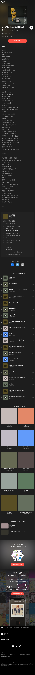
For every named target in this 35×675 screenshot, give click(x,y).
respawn (26, 490)
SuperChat (8, 247)
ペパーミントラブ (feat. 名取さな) (14, 252)
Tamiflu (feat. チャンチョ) (9, 490)
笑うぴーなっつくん (10, 223)
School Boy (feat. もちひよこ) (13, 226)
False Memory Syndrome (26, 512)
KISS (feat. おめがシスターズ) (13, 240)
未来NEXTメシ (9, 242)
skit (6, 238)
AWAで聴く (17, 40)
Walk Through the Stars (9, 468)
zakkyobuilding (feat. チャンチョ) (13, 235)
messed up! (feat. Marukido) (12, 233)
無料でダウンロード (17, 593)
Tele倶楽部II (9, 425)
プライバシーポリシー (12, 654)
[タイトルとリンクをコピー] (22, 264)
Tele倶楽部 (12, 215)
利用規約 (3, 654)
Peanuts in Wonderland (11, 245)
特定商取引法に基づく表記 (6, 656)
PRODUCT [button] (4, 634)
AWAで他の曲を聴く (17, 564)
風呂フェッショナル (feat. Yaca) (13, 228)
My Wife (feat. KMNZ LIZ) (26, 627)
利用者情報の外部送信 (25, 654)
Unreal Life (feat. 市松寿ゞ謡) (13, 254)
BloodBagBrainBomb (26, 425)
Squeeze (9, 446)
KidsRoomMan (26, 468)
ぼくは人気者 (9, 249)
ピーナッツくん (14, 30)
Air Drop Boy (26, 446)
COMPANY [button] (5, 639)
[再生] (31, 28)
